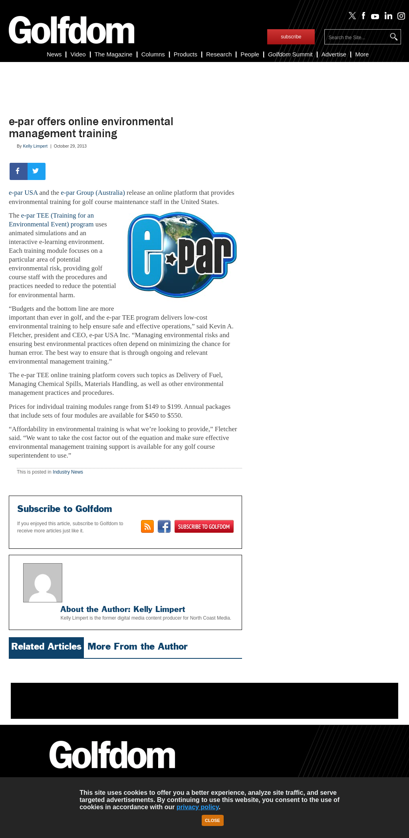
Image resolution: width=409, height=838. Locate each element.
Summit (290, 54)
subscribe (291, 37)
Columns (153, 54)
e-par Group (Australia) (93, 192)
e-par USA (23, 192)
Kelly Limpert (35, 146)
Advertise (334, 54)
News (54, 54)
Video (77, 54)
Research (219, 54)
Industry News (68, 472)
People (249, 54)
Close (212, 820)
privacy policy (198, 807)
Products (185, 54)
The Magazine (114, 54)
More (362, 54)
